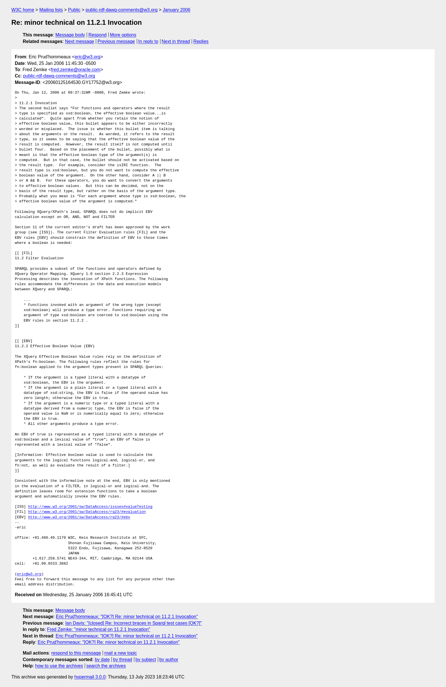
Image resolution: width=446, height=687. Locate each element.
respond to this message (76, 653)
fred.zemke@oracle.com (75, 69)
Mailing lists (51, 9)
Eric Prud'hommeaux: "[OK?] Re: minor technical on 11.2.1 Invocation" (127, 616)
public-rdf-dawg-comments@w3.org (122, 9)
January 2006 (176, 9)
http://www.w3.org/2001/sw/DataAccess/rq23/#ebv (79, 517)
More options (123, 34)
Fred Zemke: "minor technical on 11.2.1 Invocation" (98, 629)
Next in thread (176, 41)
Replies (200, 41)
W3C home (22, 9)
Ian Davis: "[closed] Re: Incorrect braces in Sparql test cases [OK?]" (133, 623)
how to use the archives (59, 665)
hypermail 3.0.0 (89, 676)
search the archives (106, 665)
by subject (145, 659)
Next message (79, 41)
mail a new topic (120, 653)
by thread (122, 659)
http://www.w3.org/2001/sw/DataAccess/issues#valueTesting (90, 506)
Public (74, 9)
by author (168, 659)
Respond (97, 34)
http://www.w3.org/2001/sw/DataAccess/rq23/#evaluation (87, 512)
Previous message (116, 41)
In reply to (148, 41)
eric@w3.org (87, 56)
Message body (70, 34)
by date (102, 659)
